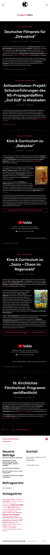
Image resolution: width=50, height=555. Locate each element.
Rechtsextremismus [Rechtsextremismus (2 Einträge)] (7, 534)
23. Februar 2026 (31, 408)
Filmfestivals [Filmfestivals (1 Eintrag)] (4, 519)
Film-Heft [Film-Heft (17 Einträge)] (11, 518)
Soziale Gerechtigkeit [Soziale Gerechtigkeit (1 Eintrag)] (6, 539)
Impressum (6, 452)
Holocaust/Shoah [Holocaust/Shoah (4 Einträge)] (7, 523)
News (19, 27)
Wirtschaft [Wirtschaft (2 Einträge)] (4, 541)
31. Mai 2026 (25, 41)
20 (14, 440)
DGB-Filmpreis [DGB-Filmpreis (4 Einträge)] (6, 515)
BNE (12, 377)
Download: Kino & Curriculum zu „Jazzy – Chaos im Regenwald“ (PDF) (25, 343)
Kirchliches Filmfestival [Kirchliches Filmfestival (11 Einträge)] (10, 527)
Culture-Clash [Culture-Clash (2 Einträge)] (13, 511)
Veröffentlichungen (26, 27)
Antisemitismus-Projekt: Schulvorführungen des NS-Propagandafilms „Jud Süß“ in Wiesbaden (25, 98)
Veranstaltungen (30, 81)
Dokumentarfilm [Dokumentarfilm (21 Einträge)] (17, 515)
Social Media (16, 253)
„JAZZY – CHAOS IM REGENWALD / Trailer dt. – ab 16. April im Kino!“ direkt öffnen (29, 371)
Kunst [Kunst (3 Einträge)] (20, 527)
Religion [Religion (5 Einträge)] (4, 536)
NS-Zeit (14, 134)
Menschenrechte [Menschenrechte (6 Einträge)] (7, 531)
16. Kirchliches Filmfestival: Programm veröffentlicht (25, 398)
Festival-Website (23, 421)
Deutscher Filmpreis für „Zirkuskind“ (25, 34)
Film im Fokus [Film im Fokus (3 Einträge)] (11, 519)
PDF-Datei (26, 55)
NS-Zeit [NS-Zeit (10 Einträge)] (5, 533)
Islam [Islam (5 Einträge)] (13, 523)
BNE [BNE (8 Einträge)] (8, 511)
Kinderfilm (24, 69)
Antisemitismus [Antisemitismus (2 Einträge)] (18, 509)
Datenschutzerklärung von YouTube (30, 238)
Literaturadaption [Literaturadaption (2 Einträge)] (19, 529)
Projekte (21, 81)
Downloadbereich (17, 55)
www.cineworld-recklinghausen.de (11, 428)
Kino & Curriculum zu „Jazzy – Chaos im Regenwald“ (25, 274)
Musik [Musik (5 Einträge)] (20, 531)
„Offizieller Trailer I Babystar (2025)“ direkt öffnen (36, 248)
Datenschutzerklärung (11, 449)
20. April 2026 (31, 160)
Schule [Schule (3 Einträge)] (9, 536)
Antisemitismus (8, 134)
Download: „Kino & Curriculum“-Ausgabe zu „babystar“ (25, 220)
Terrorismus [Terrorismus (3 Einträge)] (14, 539)
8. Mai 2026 (31, 115)
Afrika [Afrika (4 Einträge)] (4, 509)
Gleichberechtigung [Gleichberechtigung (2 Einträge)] (12, 521)
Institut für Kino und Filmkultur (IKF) (16, 551)
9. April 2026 (31, 284)
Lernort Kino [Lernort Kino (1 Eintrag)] (12, 529)
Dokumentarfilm (18, 69)
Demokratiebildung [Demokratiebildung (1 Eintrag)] (20, 511)
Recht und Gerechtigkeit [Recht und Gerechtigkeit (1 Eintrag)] (16, 534)
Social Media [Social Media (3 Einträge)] (13, 538)
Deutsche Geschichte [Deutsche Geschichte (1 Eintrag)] (13, 513)
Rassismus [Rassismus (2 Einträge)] (16, 533)
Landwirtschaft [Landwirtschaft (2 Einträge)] (5, 529)
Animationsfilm (7, 377)
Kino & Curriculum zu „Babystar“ (25, 153)
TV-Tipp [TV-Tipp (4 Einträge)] (19, 539)
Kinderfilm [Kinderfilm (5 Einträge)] (19, 523)
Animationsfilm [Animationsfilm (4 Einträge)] (10, 509)
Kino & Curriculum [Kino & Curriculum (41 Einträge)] (10, 525)
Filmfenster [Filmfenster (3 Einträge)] (19, 517)
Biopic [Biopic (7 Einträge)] (4, 511)
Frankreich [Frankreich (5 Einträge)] (18, 519)
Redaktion (16, 41)
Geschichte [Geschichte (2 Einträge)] (5, 521)
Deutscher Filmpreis (9, 69)
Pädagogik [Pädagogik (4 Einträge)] (11, 533)
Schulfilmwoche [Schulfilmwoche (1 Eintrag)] (14, 536)
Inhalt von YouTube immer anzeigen (25, 241)
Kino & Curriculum (8, 253)
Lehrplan (4, 202)
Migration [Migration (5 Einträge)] (15, 531)
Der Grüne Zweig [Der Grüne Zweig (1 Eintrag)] (5, 513)
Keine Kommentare (35, 41)
